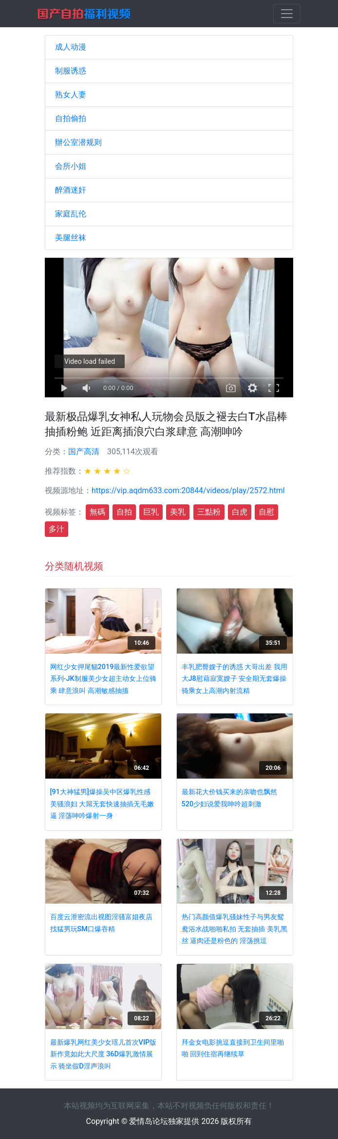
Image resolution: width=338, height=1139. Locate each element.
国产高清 (83, 451)
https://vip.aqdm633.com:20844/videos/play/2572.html (188, 490)
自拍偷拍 (70, 118)
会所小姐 (70, 166)
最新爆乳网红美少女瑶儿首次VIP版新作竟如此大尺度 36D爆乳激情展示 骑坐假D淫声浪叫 (103, 1054)
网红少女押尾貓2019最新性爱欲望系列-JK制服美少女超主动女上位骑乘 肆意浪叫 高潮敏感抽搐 (103, 679)
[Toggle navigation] (286, 13)
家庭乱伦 (70, 213)
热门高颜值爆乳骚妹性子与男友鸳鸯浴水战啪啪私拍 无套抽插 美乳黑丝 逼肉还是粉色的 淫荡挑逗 (234, 929)
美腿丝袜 (70, 237)
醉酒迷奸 (70, 190)
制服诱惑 (70, 70)
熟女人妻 (70, 94)
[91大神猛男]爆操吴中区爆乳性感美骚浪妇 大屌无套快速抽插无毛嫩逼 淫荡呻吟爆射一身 (102, 804)
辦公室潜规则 (78, 142)
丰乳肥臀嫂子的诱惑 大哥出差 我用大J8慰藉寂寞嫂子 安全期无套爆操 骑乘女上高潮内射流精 (234, 679)
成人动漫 (70, 47)
